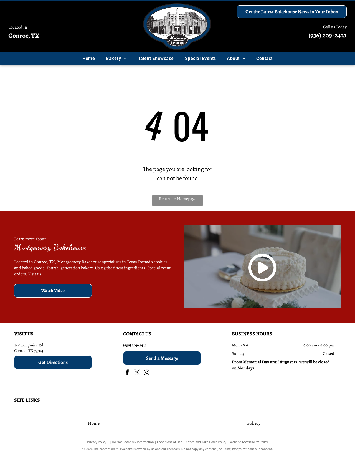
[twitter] (137, 373)
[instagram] (147, 373)
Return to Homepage (177, 199)
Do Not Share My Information (133, 442)
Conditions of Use (169, 442)
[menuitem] (88, 58)
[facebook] (127, 373)
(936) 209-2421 (327, 35)
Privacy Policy (96, 442)
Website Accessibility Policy (249, 442)
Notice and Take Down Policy (206, 442)
